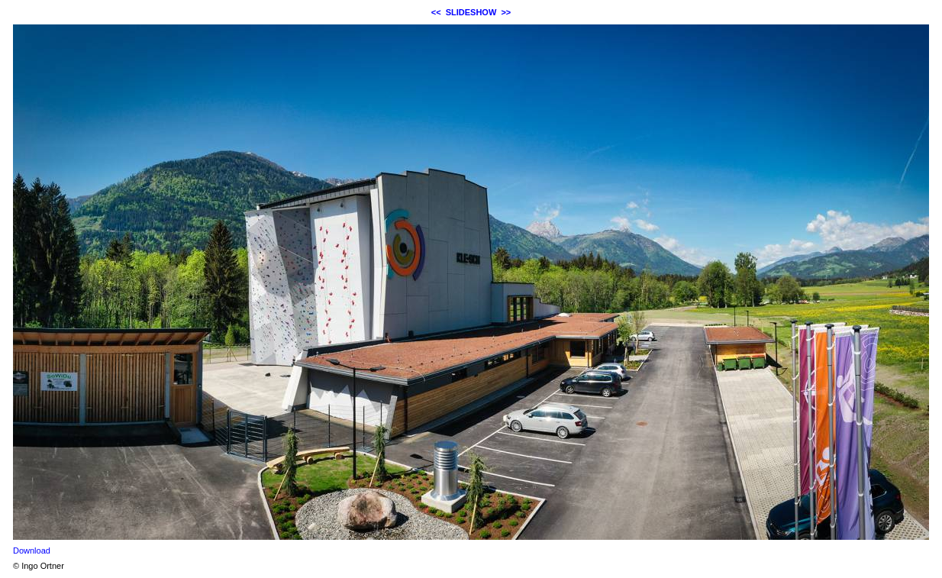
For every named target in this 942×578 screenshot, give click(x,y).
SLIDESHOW (471, 12)
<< (436, 12)
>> (506, 12)
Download (31, 550)
